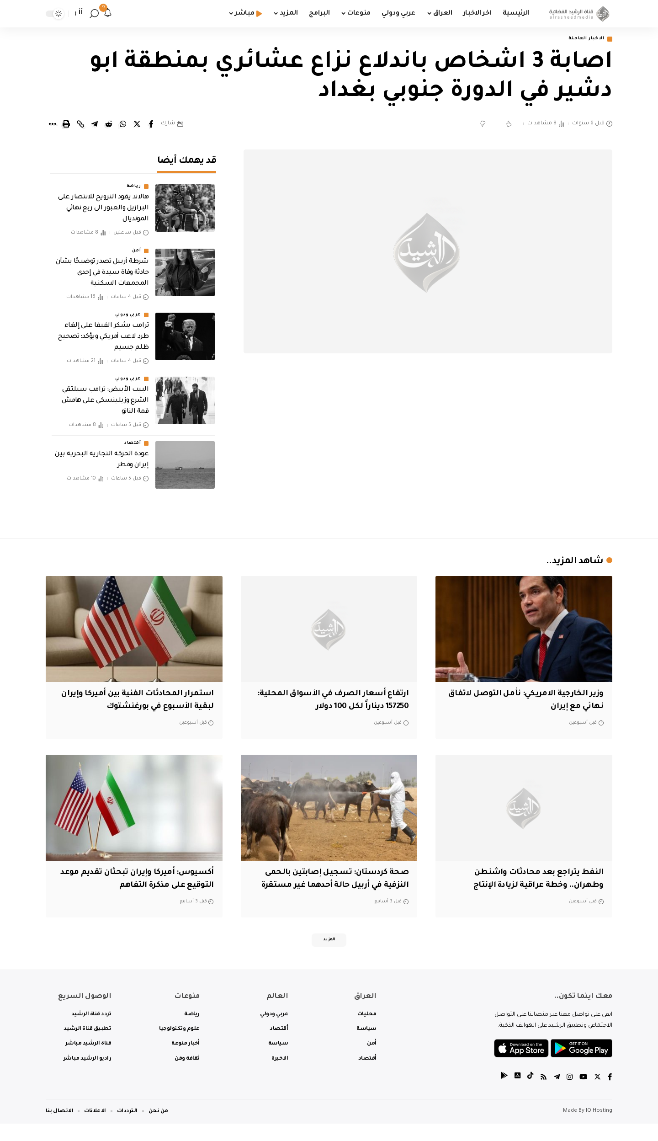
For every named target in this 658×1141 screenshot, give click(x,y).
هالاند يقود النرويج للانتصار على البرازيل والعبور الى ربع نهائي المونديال (103, 203)
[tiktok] (528, 1095)
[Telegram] (555, 1095)
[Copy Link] (80, 125)
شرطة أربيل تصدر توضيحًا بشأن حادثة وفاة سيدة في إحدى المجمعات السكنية (102, 267)
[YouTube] (582, 1095)
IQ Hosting (599, 1128)
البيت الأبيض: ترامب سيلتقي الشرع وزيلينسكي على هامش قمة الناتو (105, 395)
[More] (52, 125)
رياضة (134, 181)
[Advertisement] (428, 453)
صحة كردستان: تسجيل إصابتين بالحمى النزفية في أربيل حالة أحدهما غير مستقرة (329, 887)
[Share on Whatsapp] (123, 125)
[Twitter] (597, 1095)
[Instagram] (568, 1095)
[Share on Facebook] (151, 125)
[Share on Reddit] (108, 125)
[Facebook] (610, 1095)
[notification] (107, 14)
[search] (94, 13)
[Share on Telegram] (94, 125)
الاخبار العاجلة (581, 40)
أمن (136, 245)
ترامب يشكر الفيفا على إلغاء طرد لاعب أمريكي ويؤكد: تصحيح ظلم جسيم (103, 331)
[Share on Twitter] (137, 125)
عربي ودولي (128, 309)
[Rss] (541, 1095)
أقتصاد (132, 437)
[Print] (66, 125)
